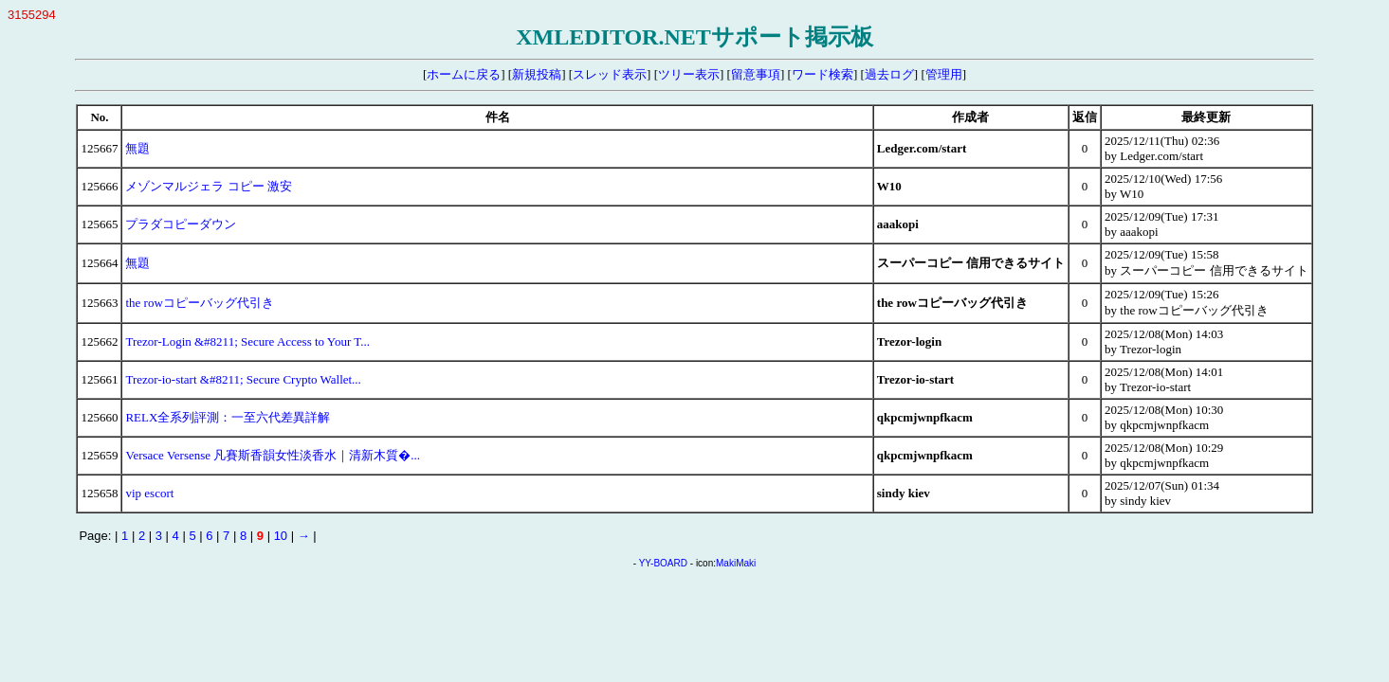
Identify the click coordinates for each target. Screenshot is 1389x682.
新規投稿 (536, 74)
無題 (137, 148)
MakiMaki (736, 563)
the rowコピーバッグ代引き (199, 303)
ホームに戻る (464, 74)
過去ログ (889, 74)
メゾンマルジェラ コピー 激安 (208, 186)
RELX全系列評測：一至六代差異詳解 (227, 417)
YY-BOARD (663, 563)
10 (280, 536)
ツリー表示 (689, 74)
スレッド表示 (610, 74)
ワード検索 (822, 74)
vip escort (149, 493)
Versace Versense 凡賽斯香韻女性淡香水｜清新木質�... (272, 455)
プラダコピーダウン (180, 224)
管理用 (943, 74)
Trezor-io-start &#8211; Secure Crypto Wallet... (242, 379)
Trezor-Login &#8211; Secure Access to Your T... (247, 341)
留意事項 (755, 74)
